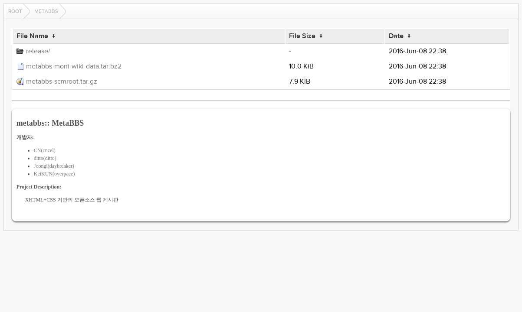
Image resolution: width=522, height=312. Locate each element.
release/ (38, 51)
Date (396, 36)
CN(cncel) (45, 150)
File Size (302, 36)
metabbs (46, 11)
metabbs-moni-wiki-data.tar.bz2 (73, 66)
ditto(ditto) (45, 158)
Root (15, 11)
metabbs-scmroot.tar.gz (61, 81)
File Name (32, 36)
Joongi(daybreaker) (54, 166)
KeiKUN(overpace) (54, 174)
